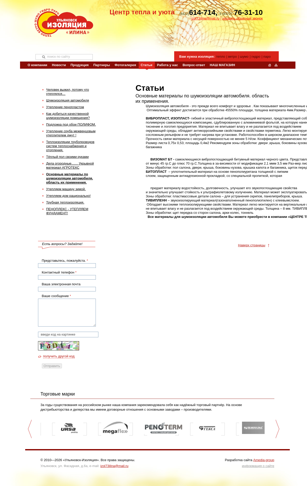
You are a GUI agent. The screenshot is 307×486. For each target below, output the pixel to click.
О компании (37, 65)
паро (267, 56)
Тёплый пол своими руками (67, 157)
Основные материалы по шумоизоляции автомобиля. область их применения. (69, 178)
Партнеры (101, 65)
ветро (232, 56)
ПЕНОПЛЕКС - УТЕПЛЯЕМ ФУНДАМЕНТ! (67, 211)
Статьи (146, 65)
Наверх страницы (251, 245)
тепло (220, 56)
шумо (244, 56)
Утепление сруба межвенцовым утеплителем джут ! (71, 133)
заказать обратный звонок (242, 18)
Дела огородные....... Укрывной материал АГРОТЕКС (70, 165)
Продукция (79, 65)
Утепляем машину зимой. (66, 189)
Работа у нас (167, 65)
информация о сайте (258, 466)
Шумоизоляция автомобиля (67, 100)
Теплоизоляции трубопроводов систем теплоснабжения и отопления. (70, 146)
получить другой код (59, 356)
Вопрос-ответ (194, 65)
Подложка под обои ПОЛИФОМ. (71, 124)
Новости (59, 65)
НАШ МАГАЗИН (222, 65)
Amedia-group (263, 460)
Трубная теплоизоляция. (65, 202)
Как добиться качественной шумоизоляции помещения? (68, 116)
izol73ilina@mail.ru (205, 18)
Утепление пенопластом (65, 107)
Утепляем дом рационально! (68, 196)
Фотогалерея (125, 65)
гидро (256, 56)
